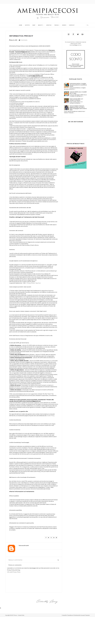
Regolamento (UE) (16, 55)
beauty (40, 25)
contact (72, 25)
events (64, 25)
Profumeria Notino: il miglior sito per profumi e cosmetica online (78, 85)
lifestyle (48, 25)
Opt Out (38, 283)
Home (20, 25)
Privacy (15, 615)
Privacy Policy (28, 74)
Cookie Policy (50, 415)
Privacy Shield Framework (43, 79)
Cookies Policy (21, 615)
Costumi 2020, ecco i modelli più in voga (78, 92)
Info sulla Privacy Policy (13, 572)
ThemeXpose (70, 615)
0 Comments (23, 40)
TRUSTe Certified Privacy (22, 83)
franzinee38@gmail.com (76, 45)
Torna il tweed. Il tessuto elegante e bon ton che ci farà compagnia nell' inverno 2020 (78, 108)
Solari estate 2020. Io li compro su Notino (76, 99)
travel (56, 25)
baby (34, 25)
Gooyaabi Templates (85, 615)
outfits (27, 25)
